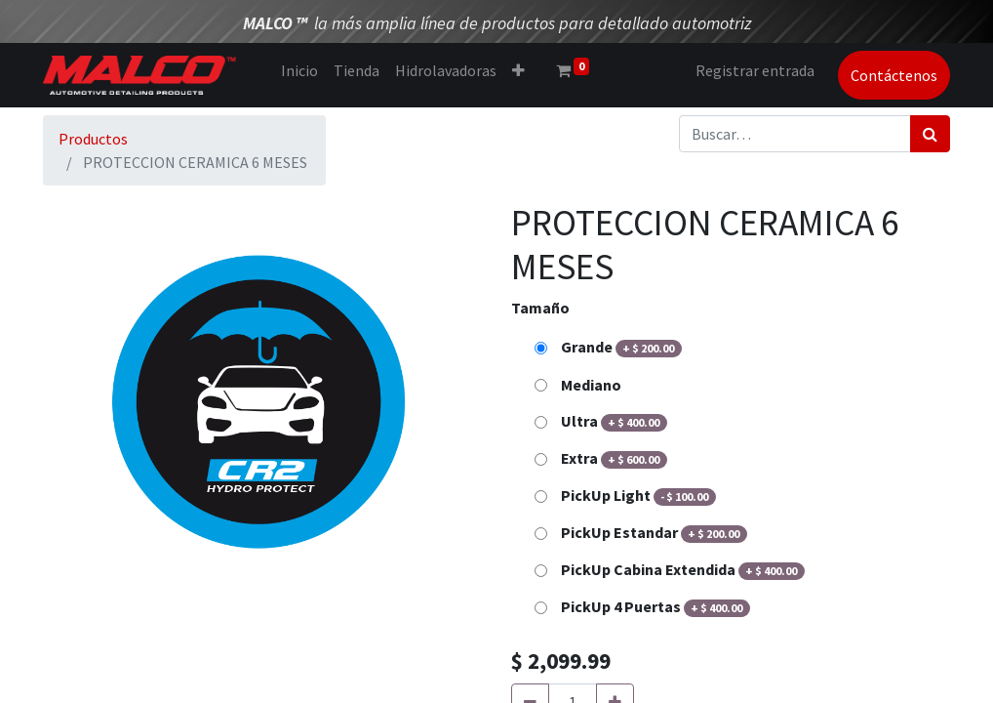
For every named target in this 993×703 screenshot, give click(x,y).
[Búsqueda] (930, 133)
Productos (93, 138)
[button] (518, 70)
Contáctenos (894, 75)
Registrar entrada (754, 70)
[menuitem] (299, 70)
